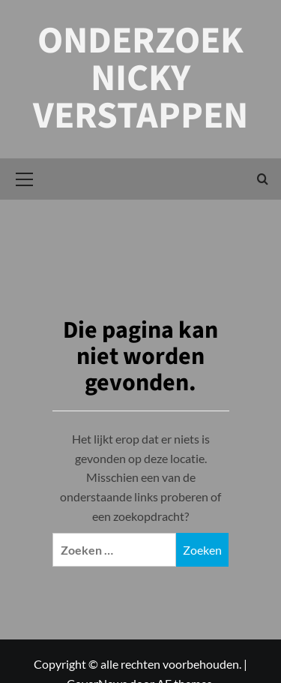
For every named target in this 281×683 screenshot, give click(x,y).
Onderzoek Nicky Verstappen (140, 78)
